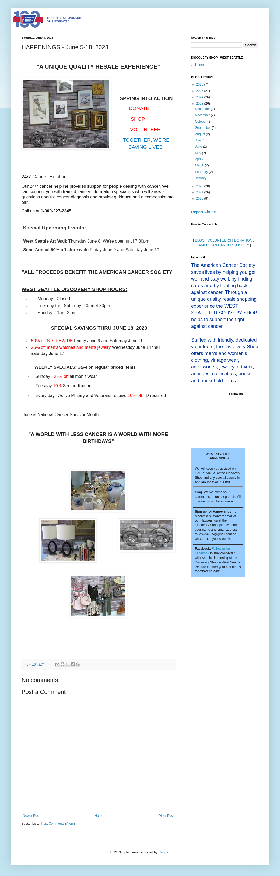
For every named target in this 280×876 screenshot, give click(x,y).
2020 (200, 198)
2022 (200, 186)
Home (99, 816)
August (200, 134)
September (203, 128)
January (201, 178)
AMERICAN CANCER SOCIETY (224, 245)
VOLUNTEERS (219, 240)
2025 (200, 91)
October (201, 121)
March (200, 165)
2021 (200, 192)
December (203, 109)
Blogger (163, 852)
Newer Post (31, 816)
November (203, 115)
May (198, 153)
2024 (200, 97)
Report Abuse (203, 212)
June (199, 146)
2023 (200, 103)
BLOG (200, 240)
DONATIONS (244, 240)
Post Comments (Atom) (58, 823)
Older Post (166, 816)
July (198, 140)
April (198, 159)
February (202, 172)
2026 (200, 84)
